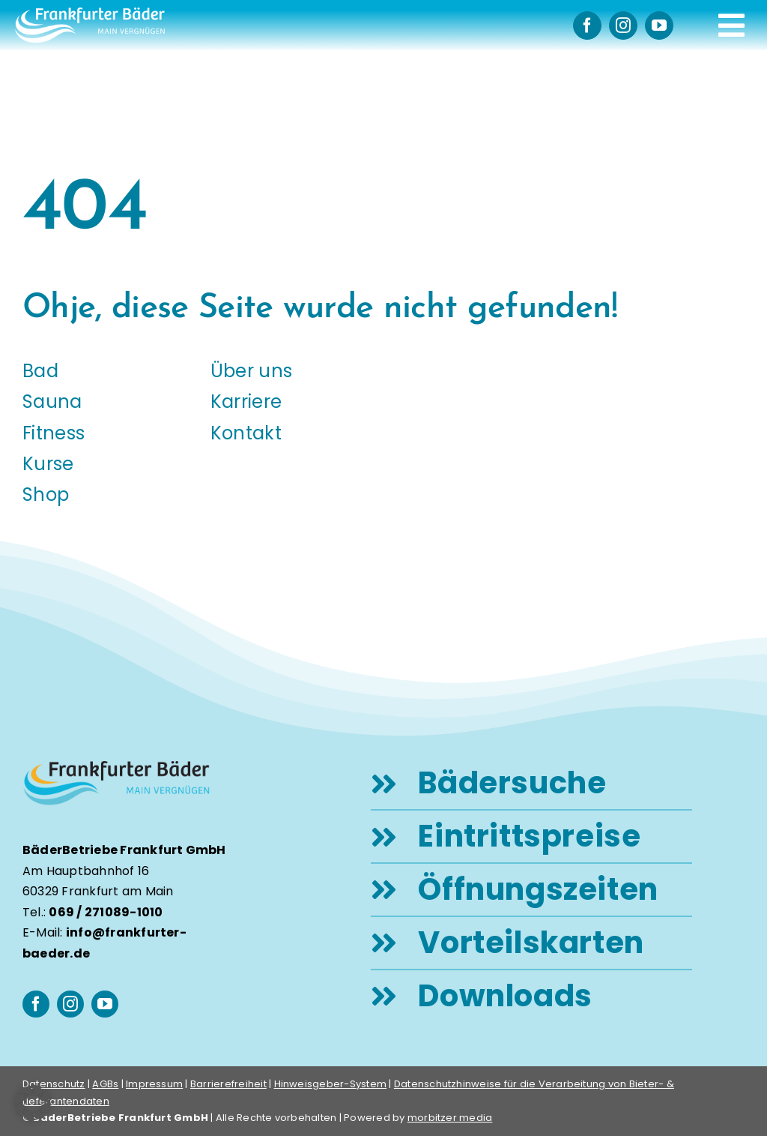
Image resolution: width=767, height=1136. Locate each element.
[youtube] (659, 25)
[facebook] (587, 25)
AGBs (105, 1084)
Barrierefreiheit (228, 1084)
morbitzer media (450, 1118)
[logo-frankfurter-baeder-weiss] (90, 13)
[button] (33, 1103)
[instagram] (623, 25)
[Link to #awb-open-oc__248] (731, 25)
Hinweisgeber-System (330, 1084)
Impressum (154, 1084)
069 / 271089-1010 (106, 912)
